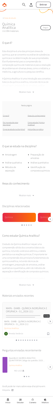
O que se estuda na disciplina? (14, 129)
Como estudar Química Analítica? (36, 123)
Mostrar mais (26, 92)
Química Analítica (11, 328)
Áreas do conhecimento (36, 116)
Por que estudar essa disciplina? (10, 123)
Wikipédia (8, 390)
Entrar (43, 4)
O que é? (6, 116)
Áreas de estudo (10, 18)
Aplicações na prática (35, 129)
